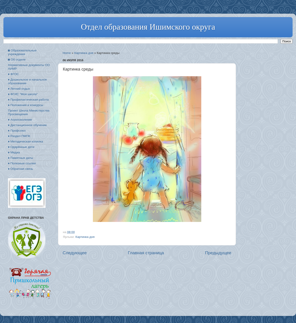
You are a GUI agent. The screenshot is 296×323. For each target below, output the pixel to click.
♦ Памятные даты (20, 158)
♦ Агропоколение (20, 119)
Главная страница (146, 252)
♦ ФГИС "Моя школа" (23, 94)
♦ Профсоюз (17, 130)
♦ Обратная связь (20, 168)
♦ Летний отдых (19, 88)
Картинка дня (83, 53)
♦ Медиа (14, 152)
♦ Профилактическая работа (28, 99)
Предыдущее (218, 252)
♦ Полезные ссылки (22, 163)
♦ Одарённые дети (21, 147)
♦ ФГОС (13, 74)
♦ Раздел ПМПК (19, 136)
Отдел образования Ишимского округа (148, 26)
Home (67, 53)
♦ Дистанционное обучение (27, 125)
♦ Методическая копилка (25, 141)
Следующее (75, 252)
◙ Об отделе (17, 59)
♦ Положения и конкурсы (25, 105)
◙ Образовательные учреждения (22, 52)
